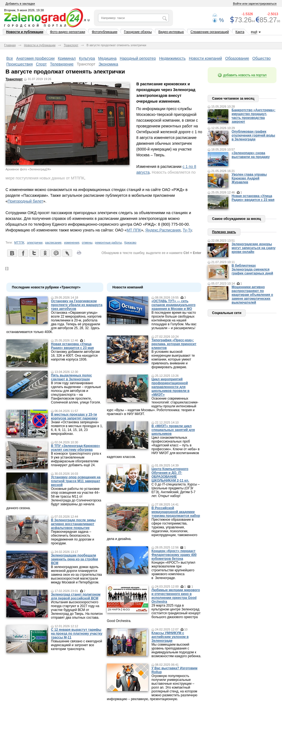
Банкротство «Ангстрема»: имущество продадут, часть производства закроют (253, 116)
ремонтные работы (108, 242)
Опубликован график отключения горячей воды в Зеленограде (253, 135)
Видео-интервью (171, 32)
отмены (87, 242)
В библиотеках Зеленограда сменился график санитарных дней (252, 269)
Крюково (130, 242)
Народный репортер (138, 58)
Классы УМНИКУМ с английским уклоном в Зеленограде (170, 637)
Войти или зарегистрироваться (254, 3)
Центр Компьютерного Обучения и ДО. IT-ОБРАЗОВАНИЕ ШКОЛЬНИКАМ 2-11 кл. (170, 474)
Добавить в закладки (20, 3)
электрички (35, 242)
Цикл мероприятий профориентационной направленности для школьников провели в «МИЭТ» (170, 387)
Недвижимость (172, 58)
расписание (53, 242)
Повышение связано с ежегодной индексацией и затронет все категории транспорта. (76, 645)
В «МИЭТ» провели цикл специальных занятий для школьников (173, 430)
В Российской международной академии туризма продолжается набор (175, 512)
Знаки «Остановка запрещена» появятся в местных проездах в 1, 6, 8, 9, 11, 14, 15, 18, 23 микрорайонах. (77, 428)
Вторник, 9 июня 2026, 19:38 (24, 10)
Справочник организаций (210, 32)
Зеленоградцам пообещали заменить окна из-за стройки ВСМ (74, 559)
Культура (87, 58)
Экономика (108, 64)
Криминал (67, 58)
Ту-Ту (187, 230)
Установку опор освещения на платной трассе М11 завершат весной (76, 481)
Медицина (107, 58)
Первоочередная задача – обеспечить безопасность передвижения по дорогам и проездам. (72, 537)
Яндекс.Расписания (163, 230)
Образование (237, 58)
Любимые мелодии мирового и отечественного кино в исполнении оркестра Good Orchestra (175, 596)
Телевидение (62, 64)
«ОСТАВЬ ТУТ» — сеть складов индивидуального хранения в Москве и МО (173, 305)
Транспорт (71, 45)
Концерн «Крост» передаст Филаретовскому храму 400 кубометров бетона (174, 555)
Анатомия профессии (35, 58)
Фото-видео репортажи (67, 32)
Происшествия (19, 64)
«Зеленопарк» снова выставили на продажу (251, 155)
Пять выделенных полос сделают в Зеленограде (71, 377)
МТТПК (19, 242)
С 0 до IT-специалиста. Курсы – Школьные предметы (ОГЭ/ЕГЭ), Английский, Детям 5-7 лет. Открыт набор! (175, 490)
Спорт (41, 64)
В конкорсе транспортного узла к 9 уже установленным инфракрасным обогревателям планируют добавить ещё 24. (76, 459)
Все (9, 58)
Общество (261, 58)
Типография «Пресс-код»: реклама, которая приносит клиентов (173, 344)
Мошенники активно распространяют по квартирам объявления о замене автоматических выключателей (252, 294)
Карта (239, 32)
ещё (254, 32)
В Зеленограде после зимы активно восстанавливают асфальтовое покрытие (73, 524)
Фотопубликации (104, 32)
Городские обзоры (138, 32)
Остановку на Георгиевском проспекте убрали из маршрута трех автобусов (76, 305)
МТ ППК (134, 230)
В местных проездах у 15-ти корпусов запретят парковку (74, 416)
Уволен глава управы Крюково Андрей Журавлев (249, 178)
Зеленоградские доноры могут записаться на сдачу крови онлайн (254, 248)
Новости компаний (205, 58)
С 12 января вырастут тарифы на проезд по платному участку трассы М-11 (76, 633)
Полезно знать (224, 232)
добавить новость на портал (245, 75)
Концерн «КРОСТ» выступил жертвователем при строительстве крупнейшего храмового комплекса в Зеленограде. (173, 570)
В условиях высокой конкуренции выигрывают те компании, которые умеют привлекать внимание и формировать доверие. (173, 359)
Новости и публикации (24, 32)
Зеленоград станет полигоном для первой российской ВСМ (76, 596)
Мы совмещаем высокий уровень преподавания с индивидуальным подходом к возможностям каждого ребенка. (176, 650)
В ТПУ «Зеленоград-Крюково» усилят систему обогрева (75, 448)
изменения (71, 242)
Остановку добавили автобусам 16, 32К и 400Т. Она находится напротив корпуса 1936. (75, 355)
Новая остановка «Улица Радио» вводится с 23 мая (72, 346)
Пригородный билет (25, 201)
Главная (10, 45)
